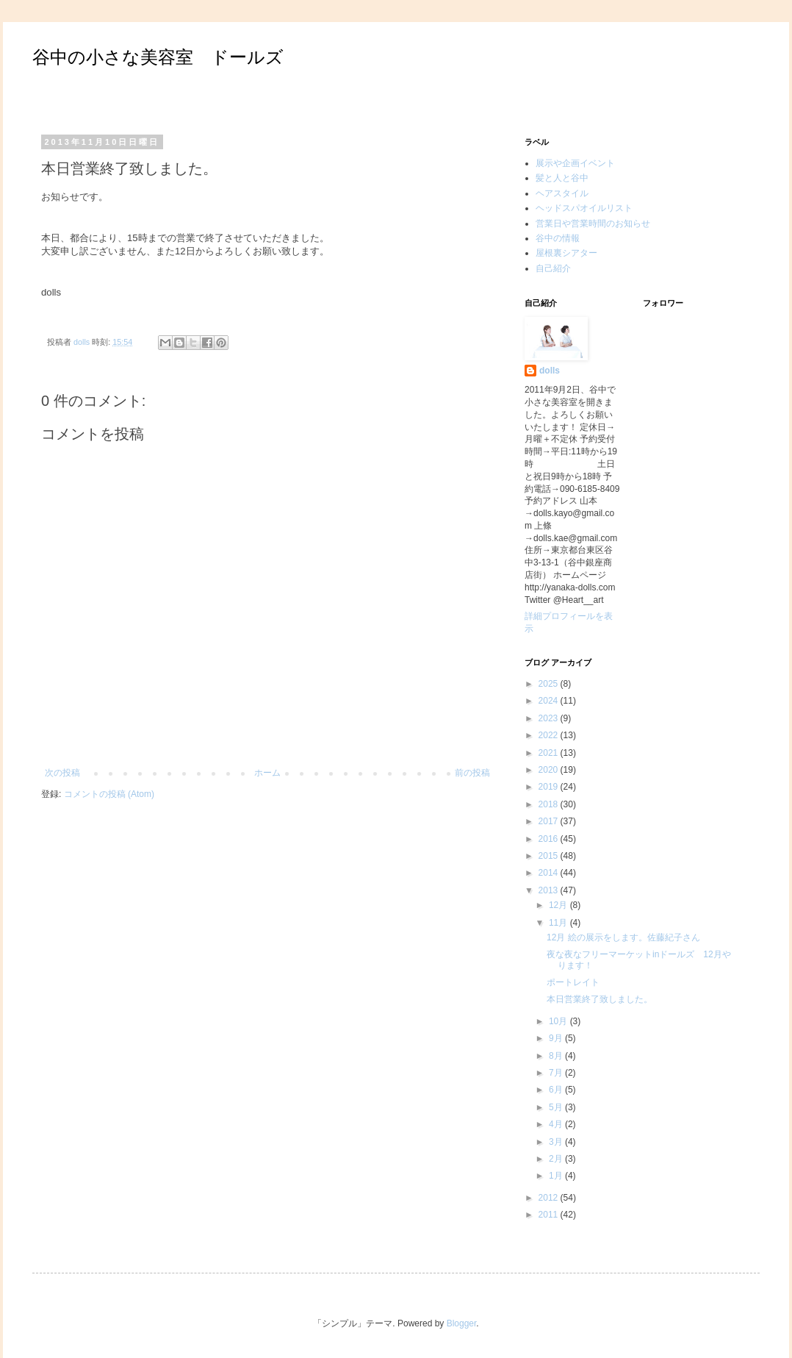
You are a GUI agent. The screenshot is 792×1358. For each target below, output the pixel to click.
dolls (549, 370)
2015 (550, 856)
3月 (557, 1142)
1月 (557, 1176)
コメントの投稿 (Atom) (109, 794)
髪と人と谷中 (562, 178)
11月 (559, 923)
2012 (550, 1198)
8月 (557, 1056)
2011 (550, 1214)
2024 (550, 701)
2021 (550, 753)
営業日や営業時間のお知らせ (593, 223)
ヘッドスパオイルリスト (584, 208)
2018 (550, 804)
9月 (557, 1038)
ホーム (267, 773)
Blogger (462, 1323)
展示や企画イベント (575, 163)
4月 (557, 1124)
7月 (557, 1073)
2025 (550, 684)
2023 (550, 718)
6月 (557, 1089)
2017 (550, 821)
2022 (550, 735)
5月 (557, 1107)
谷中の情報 (558, 238)
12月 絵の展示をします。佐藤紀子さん (623, 937)
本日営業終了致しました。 (599, 999)
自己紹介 (553, 268)
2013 (550, 890)
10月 (559, 1021)
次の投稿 (62, 773)
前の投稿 (472, 773)
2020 (550, 770)
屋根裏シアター (566, 253)
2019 (550, 787)
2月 (557, 1159)
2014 (550, 873)
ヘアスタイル (562, 193)
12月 (559, 905)
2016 (550, 839)
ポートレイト (573, 982)
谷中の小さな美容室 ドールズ (158, 57)
